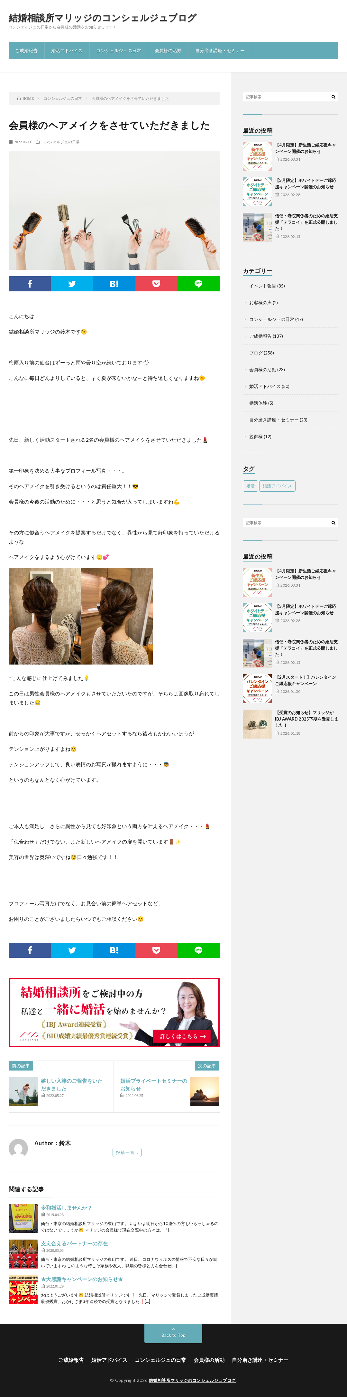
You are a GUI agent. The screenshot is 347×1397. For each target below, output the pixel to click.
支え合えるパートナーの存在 (74, 1243)
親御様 (256, 436)
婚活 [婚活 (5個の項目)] (250, 485)
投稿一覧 (125, 1152)
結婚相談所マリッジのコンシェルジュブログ (103, 17)
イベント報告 (262, 285)
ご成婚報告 (26, 50)
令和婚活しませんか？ (66, 1207)
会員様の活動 (168, 50)
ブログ (256, 352)
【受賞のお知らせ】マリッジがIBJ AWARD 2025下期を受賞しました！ (306, 719)
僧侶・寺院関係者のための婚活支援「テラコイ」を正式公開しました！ (306, 222)
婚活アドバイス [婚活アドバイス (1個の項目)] (277, 485)
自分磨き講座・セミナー (220, 50)
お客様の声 (260, 302)
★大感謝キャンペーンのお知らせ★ (82, 1279)
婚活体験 (258, 403)
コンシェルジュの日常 (118, 50)
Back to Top (173, 1335)
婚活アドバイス (67, 50)
